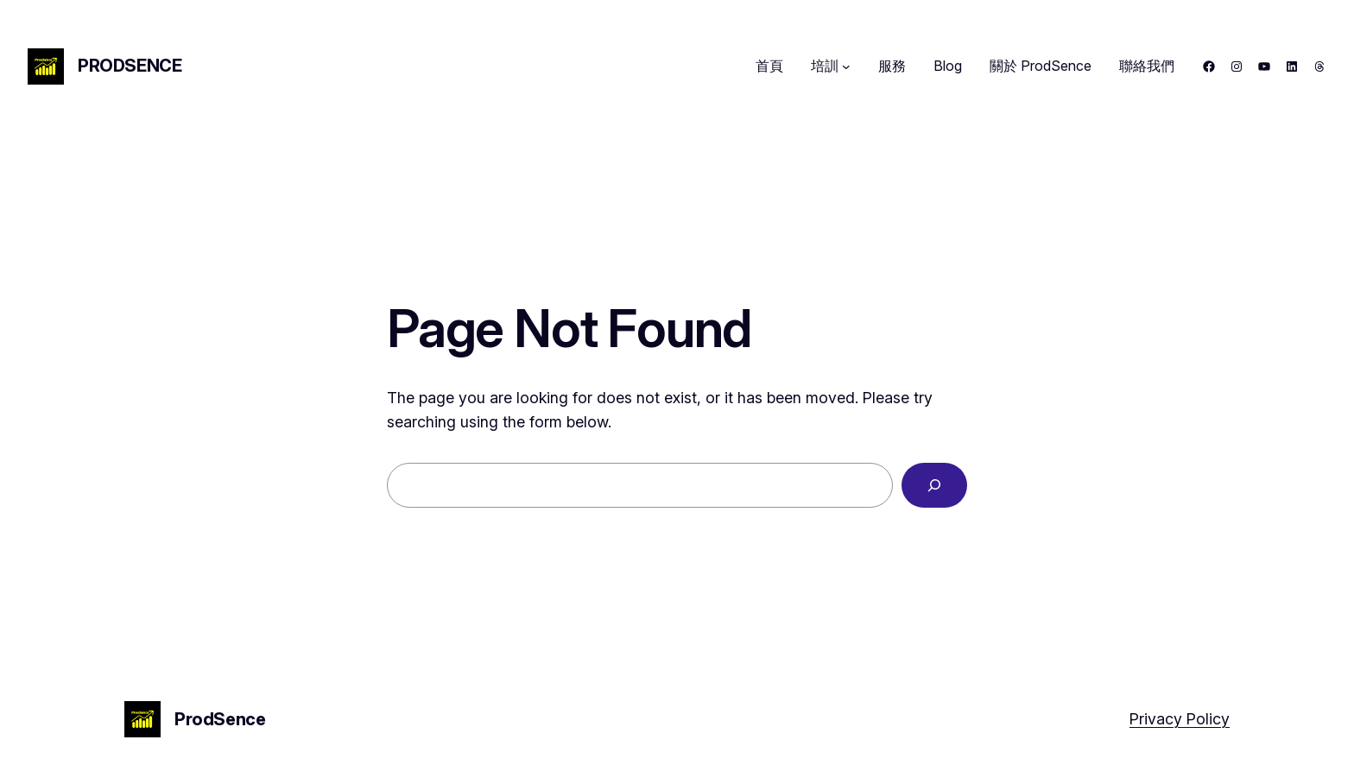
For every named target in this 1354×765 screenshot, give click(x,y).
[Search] (934, 485)
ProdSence (129, 65)
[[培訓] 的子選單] (846, 66)
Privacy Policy (1179, 719)
